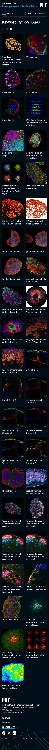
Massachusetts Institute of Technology (18, 707)
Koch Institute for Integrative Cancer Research (21, 705)
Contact (6, 718)
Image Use (6, 723)
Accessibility (8, 727)
